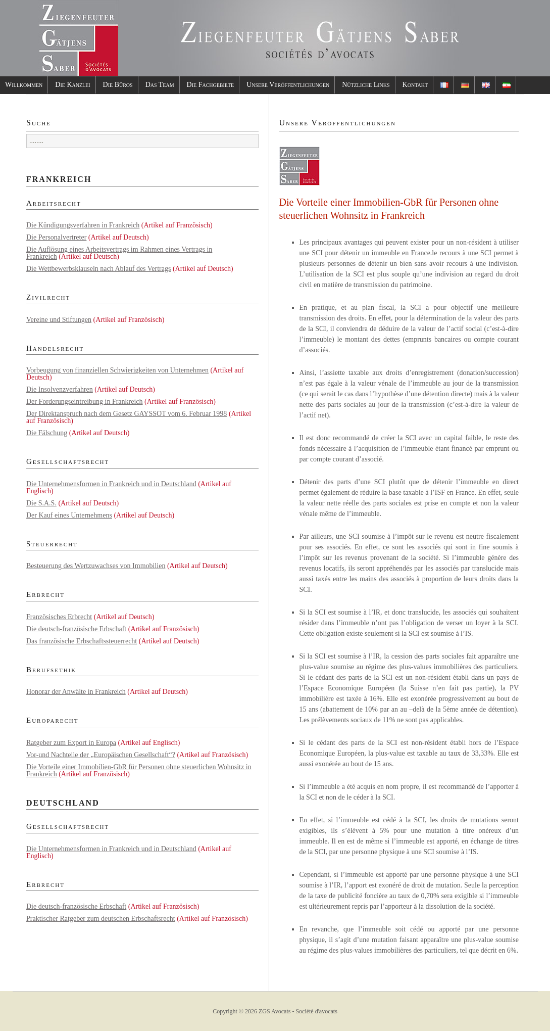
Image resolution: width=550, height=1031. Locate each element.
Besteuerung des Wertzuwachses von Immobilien (95, 566)
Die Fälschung (46, 433)
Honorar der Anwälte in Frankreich (76, 691)
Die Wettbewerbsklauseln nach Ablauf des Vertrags (98, 268)
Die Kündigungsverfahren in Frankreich (82, 225)
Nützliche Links (365, 84)
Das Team (159, 84)
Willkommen (23, 84)
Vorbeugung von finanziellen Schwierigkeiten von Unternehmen (117, 370)
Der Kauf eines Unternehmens (69, 515)
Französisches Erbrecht (59, 617)
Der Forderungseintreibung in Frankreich (84, 401)
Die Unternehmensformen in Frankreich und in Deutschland (111, 484)
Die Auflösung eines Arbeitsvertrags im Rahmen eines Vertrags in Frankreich (119, 253)
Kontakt (415, 84)
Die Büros (118, 84)
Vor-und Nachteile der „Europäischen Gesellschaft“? (100, 755)
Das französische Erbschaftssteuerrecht (81, 641)
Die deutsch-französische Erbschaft (76, 629)
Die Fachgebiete (210, 84)
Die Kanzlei (72, 84)
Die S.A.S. (41, 503)
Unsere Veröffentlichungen (287, 84)
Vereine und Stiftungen (58, 319)
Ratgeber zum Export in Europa (71, 742)
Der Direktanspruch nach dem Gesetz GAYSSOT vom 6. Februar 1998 (126, 413)
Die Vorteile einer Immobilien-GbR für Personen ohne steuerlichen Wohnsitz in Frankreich (139, 770)
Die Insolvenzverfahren (59, 389)
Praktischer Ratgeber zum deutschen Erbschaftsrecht (100, 918)
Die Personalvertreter (56, 237)
